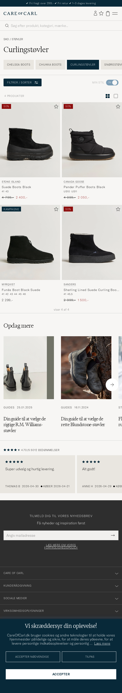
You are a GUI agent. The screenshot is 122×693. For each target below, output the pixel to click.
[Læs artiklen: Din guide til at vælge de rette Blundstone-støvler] (86, 384)
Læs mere (102, 643)
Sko (6, 39)
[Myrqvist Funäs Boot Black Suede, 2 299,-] (30, 253)
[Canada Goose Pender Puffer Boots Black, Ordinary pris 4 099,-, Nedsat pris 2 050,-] (92, 151)
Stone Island (11, 181)
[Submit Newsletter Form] (112, 535)
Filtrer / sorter (22, 82)
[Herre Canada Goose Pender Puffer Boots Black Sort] (92, 139)
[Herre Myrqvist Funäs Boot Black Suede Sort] (30, 242)
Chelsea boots (18, 64)
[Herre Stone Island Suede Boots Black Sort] (30, 139)
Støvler (17, 39)
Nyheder (60, 3)
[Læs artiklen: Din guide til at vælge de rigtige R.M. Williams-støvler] (29, 384)
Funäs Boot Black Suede (21, 290)
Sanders (70, 284)
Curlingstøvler (83, 64)
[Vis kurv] (108, 13)
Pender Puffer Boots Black (84, 187)
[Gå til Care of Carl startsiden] (20, 13)
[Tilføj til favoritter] (55, 107)
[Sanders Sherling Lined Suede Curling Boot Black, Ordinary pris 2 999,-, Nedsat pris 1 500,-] (92, 253)
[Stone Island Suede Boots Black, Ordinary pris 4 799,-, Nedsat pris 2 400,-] (30, 151)
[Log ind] (95, 13)
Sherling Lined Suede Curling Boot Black (91, 290)
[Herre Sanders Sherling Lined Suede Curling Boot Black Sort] (92, 242)
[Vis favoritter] (101, 13)
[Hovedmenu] (115, 13)
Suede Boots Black (16, 187)
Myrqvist (8, 284)
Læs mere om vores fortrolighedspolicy (61, 546)
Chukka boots (50, 64)
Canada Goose (74, 181)
